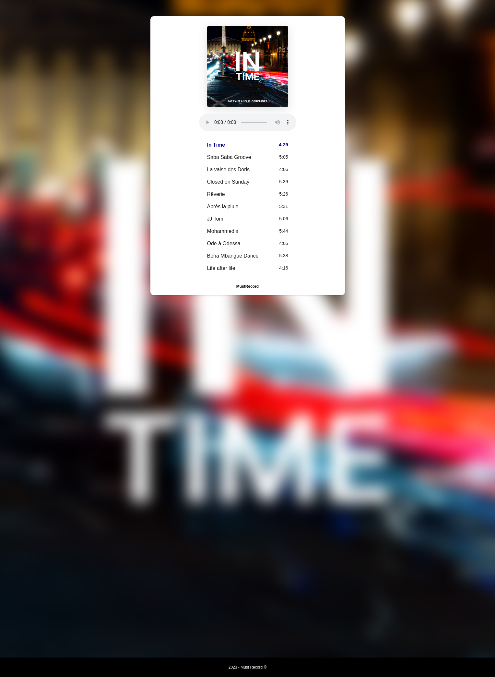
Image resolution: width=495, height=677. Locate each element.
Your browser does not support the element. (247, 122)
